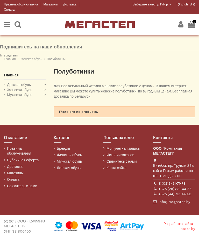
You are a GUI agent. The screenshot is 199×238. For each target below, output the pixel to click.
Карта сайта (116, 168)
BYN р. (165, 4)
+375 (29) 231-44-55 (175, 189)
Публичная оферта (23, 160)
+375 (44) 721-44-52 (175, 194)
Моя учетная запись (123, 148)
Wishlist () (186, 4)
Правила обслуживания (21, 4)
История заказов (120, 155)
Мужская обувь (19, 95)
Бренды (63, 148)
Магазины (51, 4)
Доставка (70, 4)
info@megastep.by (174, 202)
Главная (11, 75)
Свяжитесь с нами (22, 186)
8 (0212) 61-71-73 (172, 183)
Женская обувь (19, 90)
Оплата (9, 9)
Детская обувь (19, 85)
